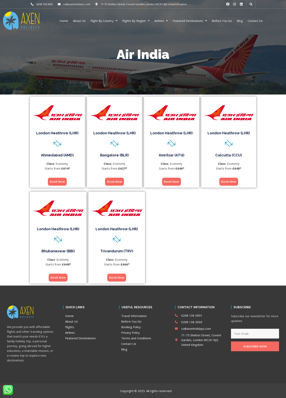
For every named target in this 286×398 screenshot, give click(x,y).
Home (64, 20)
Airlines (161, 20)
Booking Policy (131, 327)
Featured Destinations (190, 20)
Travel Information (134, 316)
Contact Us (255, 20)
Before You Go (222, 20)
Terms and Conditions (136, 338)
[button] (251, 4)
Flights (69, 327)
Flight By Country (103, 20)
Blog (240, 20)
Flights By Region (136, 20)
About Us (79, 20)
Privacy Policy (130, 332)
